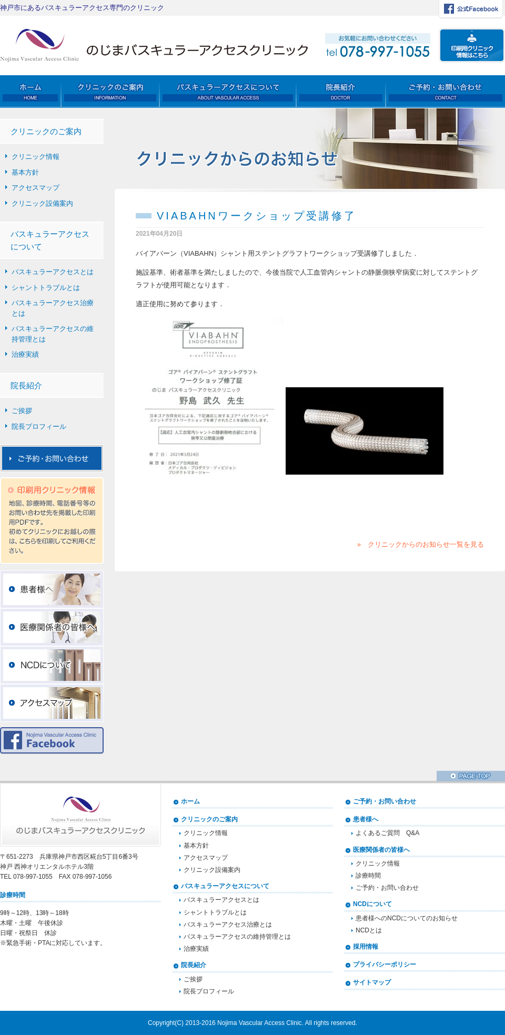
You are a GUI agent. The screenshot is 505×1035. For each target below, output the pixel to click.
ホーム (190, 801)
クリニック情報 (35, 156)
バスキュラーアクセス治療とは (53, 308)
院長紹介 (193, 965)
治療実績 (25, 354)
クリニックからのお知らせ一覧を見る (426, 544)
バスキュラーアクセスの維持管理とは (53, 334)
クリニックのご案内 (209, 819)
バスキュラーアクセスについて (225, 886)
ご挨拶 (22, 411)
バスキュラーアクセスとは (53, 272)
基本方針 (25, 172)
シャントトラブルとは (46, 288)
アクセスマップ (35, 188)
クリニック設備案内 (42, 203)
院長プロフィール (39, 426)
